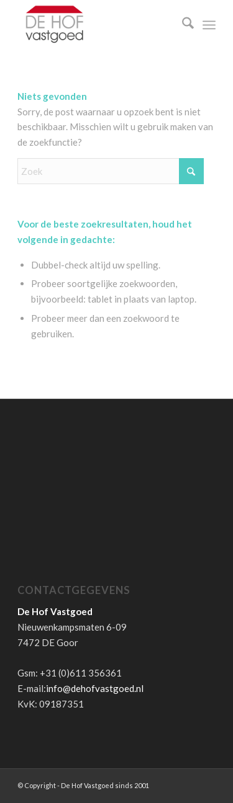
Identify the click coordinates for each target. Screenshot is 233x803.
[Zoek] (182, 25)
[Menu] (209, 25)
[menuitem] (182, 25)
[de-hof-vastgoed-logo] (96, 25)
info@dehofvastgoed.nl (95, 688)
